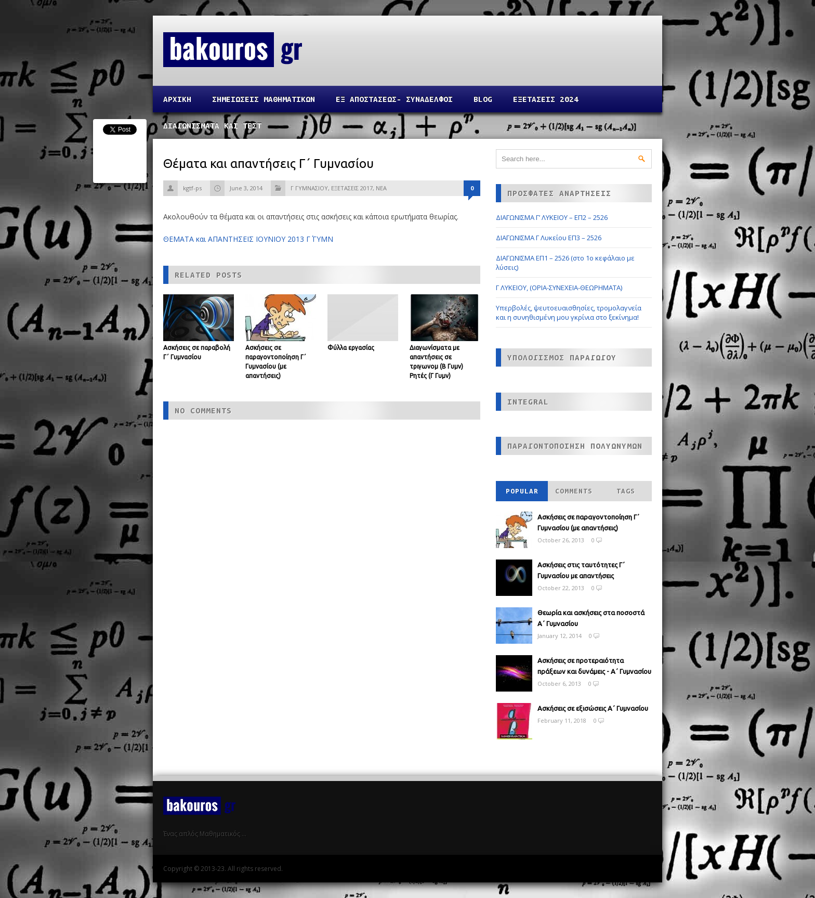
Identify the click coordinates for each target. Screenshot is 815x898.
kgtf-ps (192, 188)
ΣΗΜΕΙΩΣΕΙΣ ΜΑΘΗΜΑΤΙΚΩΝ (263, 99)
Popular (522, 491)
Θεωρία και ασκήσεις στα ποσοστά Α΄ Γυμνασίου (591, 618)
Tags (625, 491)
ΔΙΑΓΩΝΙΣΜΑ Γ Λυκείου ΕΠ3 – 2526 (548, 237)
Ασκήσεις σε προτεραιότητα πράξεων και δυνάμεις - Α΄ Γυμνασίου (594, 666)
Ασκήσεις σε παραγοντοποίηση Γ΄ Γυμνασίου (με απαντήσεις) (588, 522)
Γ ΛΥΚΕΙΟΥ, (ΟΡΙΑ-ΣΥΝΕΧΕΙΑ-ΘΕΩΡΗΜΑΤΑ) (559, 287)
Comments (574, 491)
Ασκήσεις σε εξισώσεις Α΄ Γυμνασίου (592, 708)
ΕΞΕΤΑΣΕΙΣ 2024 (546, 99)
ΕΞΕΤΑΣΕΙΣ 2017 (352, 188)
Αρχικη (177, 99)
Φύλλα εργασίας (350, 347)
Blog (483, 99)
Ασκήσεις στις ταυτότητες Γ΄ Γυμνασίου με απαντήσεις (581, 570)
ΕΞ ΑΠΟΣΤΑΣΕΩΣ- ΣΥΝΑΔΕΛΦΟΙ (394, 99)
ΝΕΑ (381, 188)
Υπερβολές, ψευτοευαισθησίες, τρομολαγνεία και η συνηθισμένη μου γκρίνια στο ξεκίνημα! (568, 312)
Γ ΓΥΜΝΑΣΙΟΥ (309, 188)
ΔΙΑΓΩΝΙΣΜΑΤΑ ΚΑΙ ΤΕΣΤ (212, 125)
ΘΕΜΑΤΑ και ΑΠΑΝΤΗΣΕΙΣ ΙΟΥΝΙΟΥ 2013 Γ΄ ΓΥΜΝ (248, 239)
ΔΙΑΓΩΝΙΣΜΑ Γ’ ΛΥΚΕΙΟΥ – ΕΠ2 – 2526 (552, 217)
